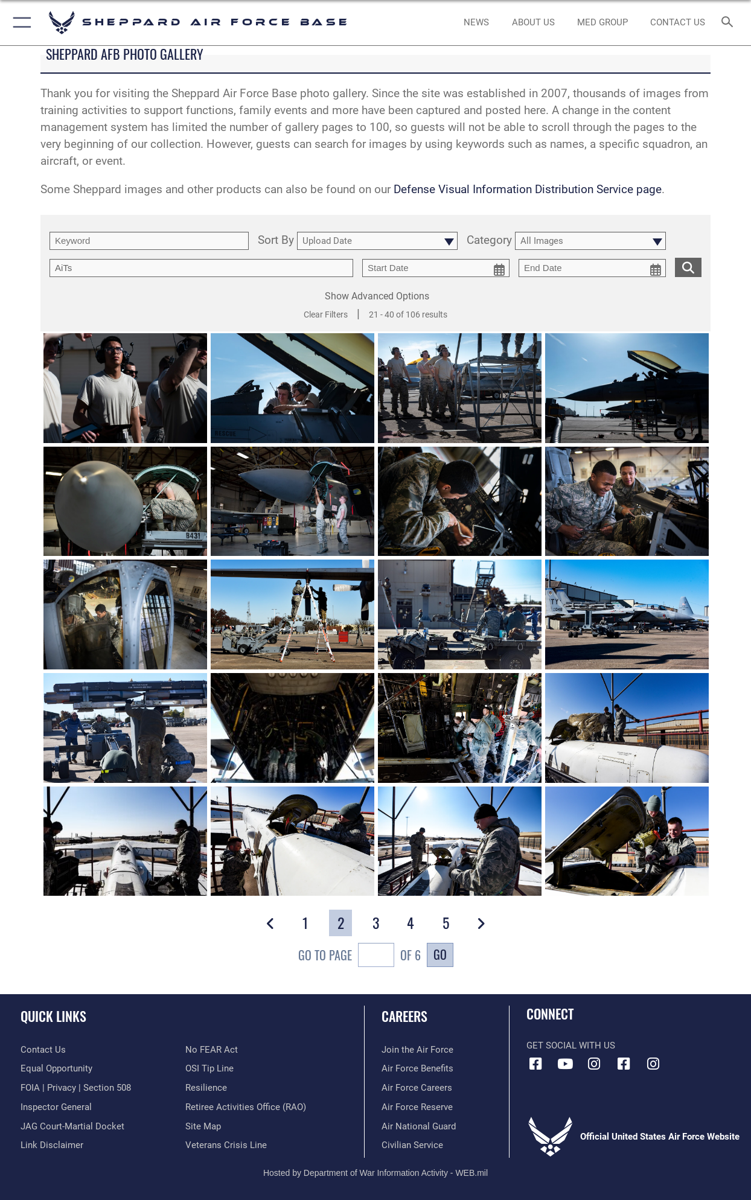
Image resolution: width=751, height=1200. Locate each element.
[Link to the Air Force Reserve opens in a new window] (417, 1107)
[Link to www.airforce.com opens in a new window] (417, 1049)
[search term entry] (149, 241)
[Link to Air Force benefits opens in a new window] (417, 1068)
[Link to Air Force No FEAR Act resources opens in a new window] (211, 1049)
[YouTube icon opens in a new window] (565, 1064)
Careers (404, 1016)
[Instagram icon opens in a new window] (594, 1064)
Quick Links (53, 1016)
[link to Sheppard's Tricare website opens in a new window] (602, 22)
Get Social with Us (570, 1045)
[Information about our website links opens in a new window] (52, 1145)
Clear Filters (326, 314)
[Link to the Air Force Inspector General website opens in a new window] (56, 1107)
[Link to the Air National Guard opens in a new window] (419, 1126)
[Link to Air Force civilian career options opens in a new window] (412, 1145)
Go (440, 954)
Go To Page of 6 (359, 956)
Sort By (276, 241)
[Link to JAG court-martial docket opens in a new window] (72, 1126)
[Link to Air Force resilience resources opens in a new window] (206, 1087)
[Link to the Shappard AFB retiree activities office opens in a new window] (245, 1107)
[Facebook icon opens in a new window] (535, 1064)
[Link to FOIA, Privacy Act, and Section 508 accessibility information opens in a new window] (76, 1087)
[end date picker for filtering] (592, 268)
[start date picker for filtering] (436, 268)
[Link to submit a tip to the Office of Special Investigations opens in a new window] (209, 1068)
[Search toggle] (730, 22)
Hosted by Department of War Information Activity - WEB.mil (375, 1173)
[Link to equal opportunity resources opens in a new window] (56, 1068)
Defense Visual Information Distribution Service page (528, 189)
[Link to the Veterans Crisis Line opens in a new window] (226, 1145)
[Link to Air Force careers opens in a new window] (417, 1087)
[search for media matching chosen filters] (688, 267)
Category (489, 241)
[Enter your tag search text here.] (201, 268)
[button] (19, 22)
